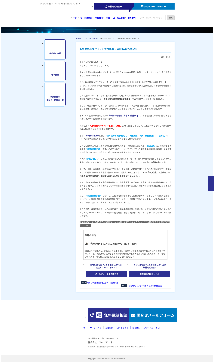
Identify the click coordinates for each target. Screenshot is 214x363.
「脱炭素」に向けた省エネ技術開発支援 (144, 285)
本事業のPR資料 (92, 135)
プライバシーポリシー (153, 327)
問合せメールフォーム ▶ (155, 6)
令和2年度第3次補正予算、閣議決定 (102, 282)
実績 (108, 17)
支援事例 (99, 17)
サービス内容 (86, 17)
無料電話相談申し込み (149, 273)
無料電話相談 (104, 315)
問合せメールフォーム (152, 315)
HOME (78, 38)
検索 (171, 17)
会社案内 (132, 17)
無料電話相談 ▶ (115, 6)
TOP (75, 17)
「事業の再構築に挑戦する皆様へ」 (123, 115)
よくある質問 (119, 17)
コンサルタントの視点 (91, 38)
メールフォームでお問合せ (106, 273)
